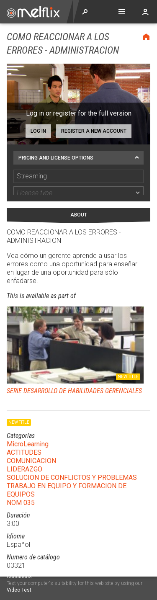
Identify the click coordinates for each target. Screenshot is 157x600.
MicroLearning (28, 430)
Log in (38, 131)
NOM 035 (21, 488)
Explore (85, 11)
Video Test (19, 590)
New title (128, 362)
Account (145, 11)
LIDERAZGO (24, 455)
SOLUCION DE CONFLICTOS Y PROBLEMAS (72, 463)
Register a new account (93, 131)
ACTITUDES (24, 438)
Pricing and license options (55, 158)
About (78, 200)
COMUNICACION (31, 447)
